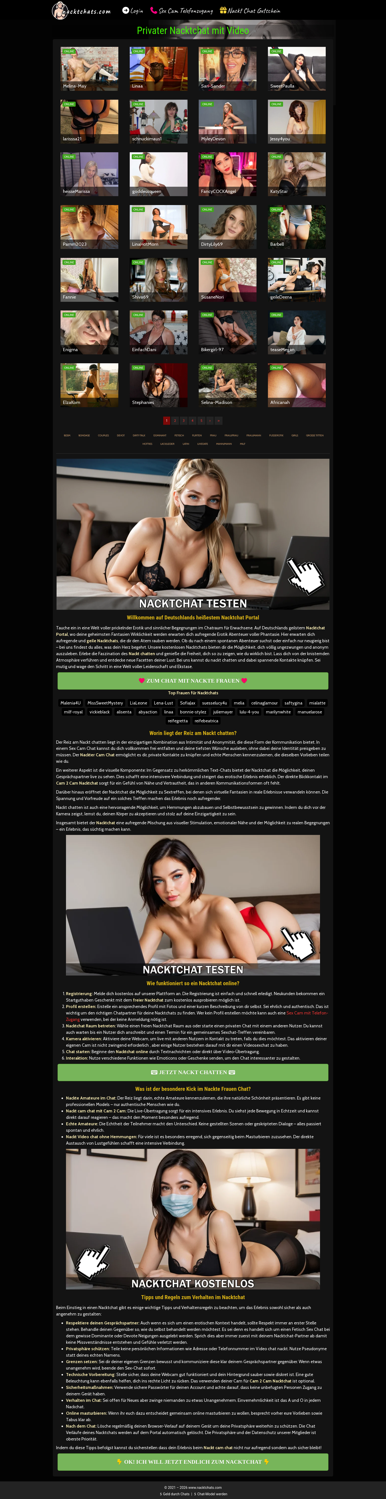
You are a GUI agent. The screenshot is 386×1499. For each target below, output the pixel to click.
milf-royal (73, 711)
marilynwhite (278, 711)
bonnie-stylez (193, 711)
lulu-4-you (249, 711)
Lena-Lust (163, 702)
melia (239, 702)
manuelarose (310, 711)
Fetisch (179, 435)
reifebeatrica (206, 720)
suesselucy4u (214, 702)
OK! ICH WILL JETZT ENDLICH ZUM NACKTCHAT (193, 1462)
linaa (168, 711)
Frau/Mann (253, 435)
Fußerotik (276, 435)
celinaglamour (264, 702)
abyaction (147, 711)
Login (136, 10)
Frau (213, 435)
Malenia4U (71, 702)
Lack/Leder (167, 443)
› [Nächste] (210, 420)
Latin (186, 443)
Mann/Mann (224, 443)
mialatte (317, 702)
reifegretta (178, 720)
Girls (294, 435)
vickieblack (100, 711)
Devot (121, 435)
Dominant (159, 435)
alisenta (124, 711)
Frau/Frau (231, 435)
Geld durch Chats (174, 1494)
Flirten (197, 435)
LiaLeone (138, 702)
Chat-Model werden (210, 1494)
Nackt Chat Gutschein (253, 10)
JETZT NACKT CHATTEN (193, 1072)
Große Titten (314, 435)
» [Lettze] (219, 420)
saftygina (293, 702)
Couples (103, 435)
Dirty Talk (139, 435)
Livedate (202, 443)
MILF (242, 443)
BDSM (67, 435)
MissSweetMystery (105, 702)
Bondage (84, 435)
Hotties (147, 443)
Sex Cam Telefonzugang (185, 10)
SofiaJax (187, 702)
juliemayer (223, 711)
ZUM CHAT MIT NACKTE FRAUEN (193, 681)
